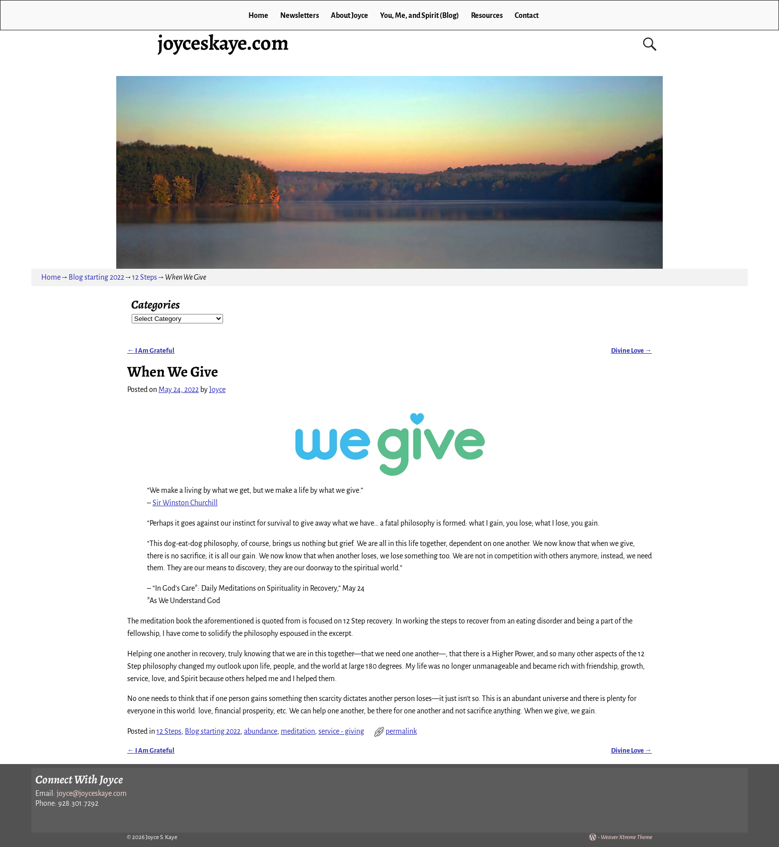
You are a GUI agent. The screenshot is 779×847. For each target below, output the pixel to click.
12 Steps (144, 277)
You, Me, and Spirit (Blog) (419, 15)
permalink (401, 731)
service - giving (341, 731)
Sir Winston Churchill (185, 503)
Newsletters (299, 15)
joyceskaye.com (223, 42)
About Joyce (349, 15)
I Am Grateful (150, 350)
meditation (298, 731)
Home (258, 15)
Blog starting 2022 (96, 277)
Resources (487, 15)
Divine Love (631, 350)
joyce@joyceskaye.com (92, 793)
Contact (527, 15)
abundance (260, 731)
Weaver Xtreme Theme (626, 837)
